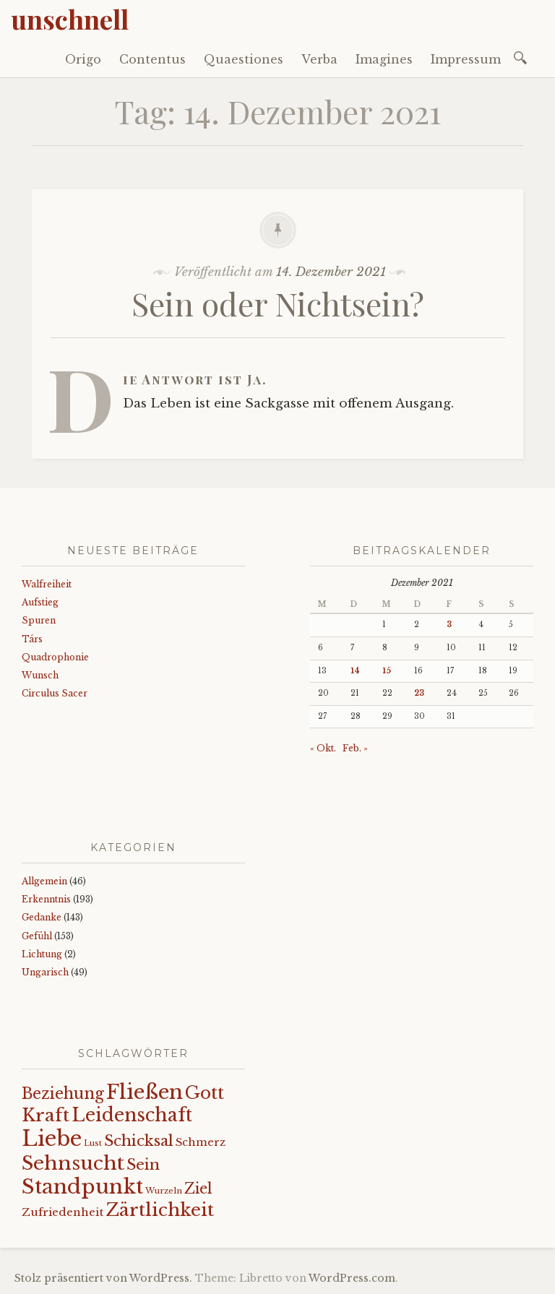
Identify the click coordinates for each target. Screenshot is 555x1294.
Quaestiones (243, 59)
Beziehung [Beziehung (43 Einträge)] (63, 1093)
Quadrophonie (55, 657)
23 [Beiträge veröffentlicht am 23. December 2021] (419, 693)
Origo (83, 59)
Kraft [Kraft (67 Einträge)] (45, 1115)
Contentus (152, 59)
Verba (319, 59)
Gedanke (41, 917)
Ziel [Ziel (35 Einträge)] (198, 1188)
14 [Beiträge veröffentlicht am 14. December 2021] (355, 671)
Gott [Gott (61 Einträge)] (204, 1092)
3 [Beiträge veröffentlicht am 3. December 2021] (449, 624)
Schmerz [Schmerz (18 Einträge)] (200, 1142)
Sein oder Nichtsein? (278, 303)
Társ (32, 639)
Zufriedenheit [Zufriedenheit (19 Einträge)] (62, 1212)
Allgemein (44, 881)
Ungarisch (45, 972)
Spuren (39, 620)
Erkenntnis (46, 899)
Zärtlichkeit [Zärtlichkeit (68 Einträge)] (160, 1210)
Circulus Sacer (54, 693)
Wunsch (40, 675)
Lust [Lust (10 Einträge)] (93, 1143)
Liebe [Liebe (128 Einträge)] (52, 1139)
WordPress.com (352, 1278)
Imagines (384, 59)
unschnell (70, 18)
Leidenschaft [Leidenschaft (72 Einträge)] (132, 1115)
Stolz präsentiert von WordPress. (103, 1278)
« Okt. (323, 748)
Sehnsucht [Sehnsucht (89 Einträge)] (73, 1163)
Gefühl (37, 936)
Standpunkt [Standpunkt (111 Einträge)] (82, 1186)
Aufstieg (40, 602)
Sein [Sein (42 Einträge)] (143, 1164)
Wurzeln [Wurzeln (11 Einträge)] (163, 1191)
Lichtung (42, 954)
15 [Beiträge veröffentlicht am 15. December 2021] (386, 671)
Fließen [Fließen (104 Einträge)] (144, 1091)
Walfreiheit (47, 584)
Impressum (466, 59)
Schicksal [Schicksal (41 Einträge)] (138, 1140)
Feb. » (355, 748)
